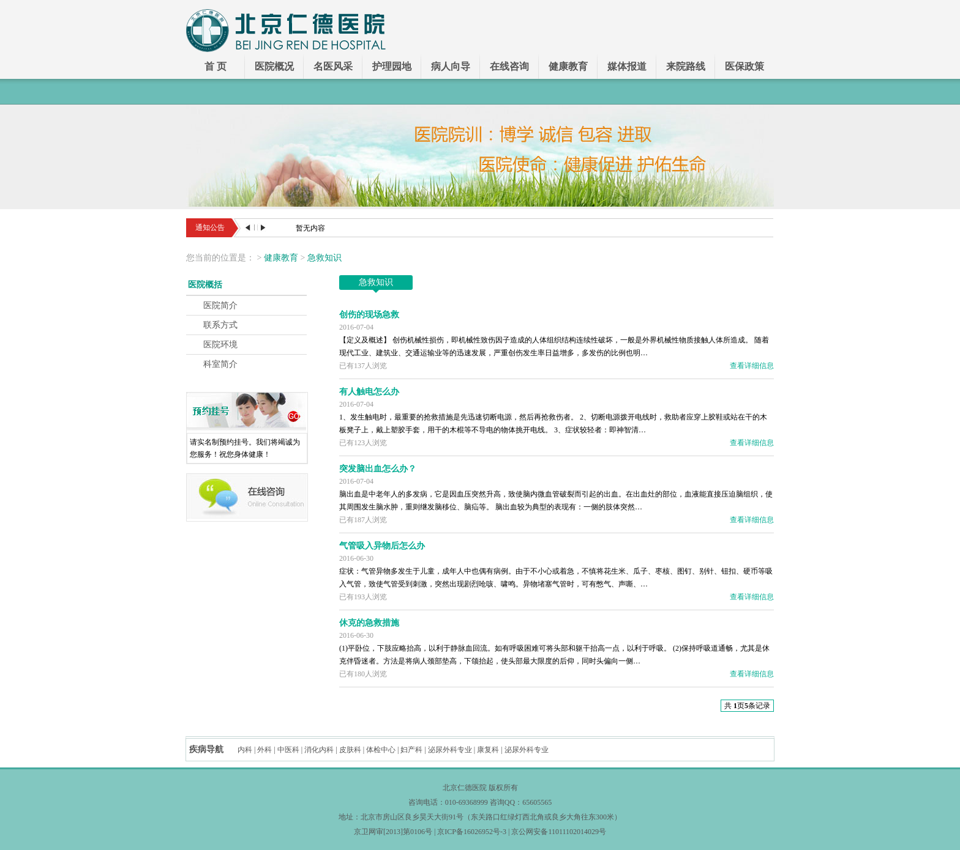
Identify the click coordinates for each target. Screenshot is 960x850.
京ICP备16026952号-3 (471, 831)
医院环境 (220, 344)
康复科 (488, 749)
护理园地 (391, 66)
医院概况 (274, 66)
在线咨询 (509, 66)
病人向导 (450, 66)
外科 (264, 749)
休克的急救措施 (369, 622)
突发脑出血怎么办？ (377, 468)
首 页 (215, 66)
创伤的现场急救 (369, 314)
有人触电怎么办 (369, 391)
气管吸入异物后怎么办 (382, 545)
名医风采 (333, 66)
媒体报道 (627, 66)
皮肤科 (350, 749)
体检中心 (381, 749)
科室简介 (220, 364)
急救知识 (324, 257)
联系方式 (220, 325)
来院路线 (685, 66)
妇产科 (411, 749)
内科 (245, 749)
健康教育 (568, 66)
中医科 (288, 749)
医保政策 (744, 66)
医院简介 (220, 305)
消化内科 (319, 749)
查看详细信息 (752, 365)
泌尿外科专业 (450, 749)
